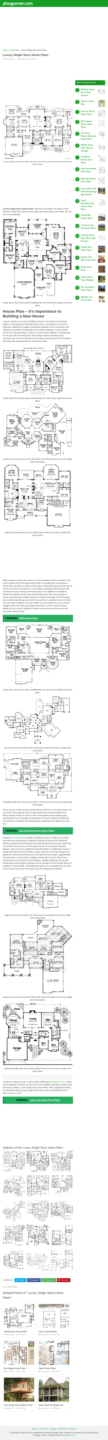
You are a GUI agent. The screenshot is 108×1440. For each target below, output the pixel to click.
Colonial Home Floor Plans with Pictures (88, 238)
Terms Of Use (63, 1429)
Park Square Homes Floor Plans (86, 124)
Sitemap (35, 1429)
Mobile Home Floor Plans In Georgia (87, 148)
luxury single (12, 1287)
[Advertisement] (54, 29)
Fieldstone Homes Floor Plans (86, 159)
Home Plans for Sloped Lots (51, 1405)
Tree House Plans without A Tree (18, 1405)
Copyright (52, 1429)
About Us (72, 1429)
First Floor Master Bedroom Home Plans (88, 136)
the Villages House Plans (15, 1368)
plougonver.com (18, 3)
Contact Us (43, 1429)
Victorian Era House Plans (15, 1331)
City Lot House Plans (48, 1331)
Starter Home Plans (47, 1368)
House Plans (9, 59)
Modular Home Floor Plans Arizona (87, 92)
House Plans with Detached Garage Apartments (89, 191)
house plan (18, 838)
